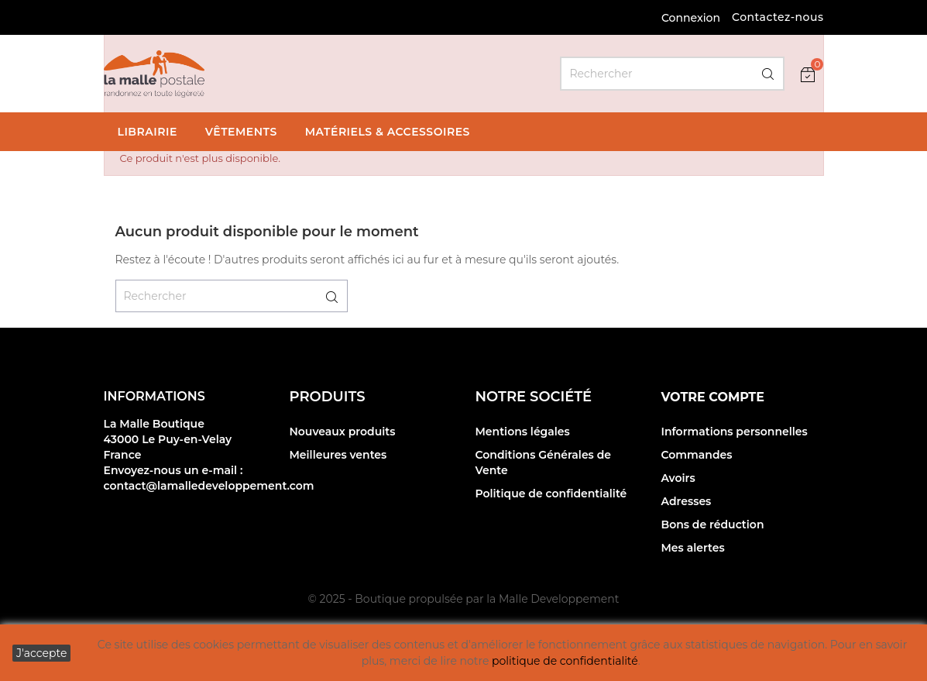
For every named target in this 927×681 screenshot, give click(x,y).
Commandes (697, 455)
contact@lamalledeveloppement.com (209, 486)
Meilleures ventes (338, 455)
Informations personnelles (734, 432)
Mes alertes (693, 548)
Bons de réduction (712, 524)
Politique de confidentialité (551, 493)
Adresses (686, 501)
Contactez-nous (778, 17)
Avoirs (678, 478)
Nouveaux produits (343, 432)
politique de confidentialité (565, 661)
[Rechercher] (672, 74)
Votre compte (712, 397)
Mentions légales (523, 432)
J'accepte (41, 653)
